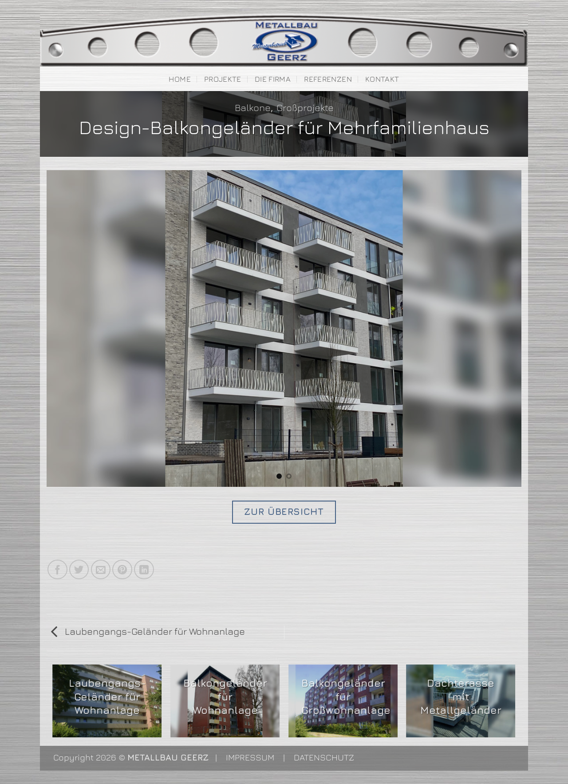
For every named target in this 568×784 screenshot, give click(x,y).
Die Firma (273, 79)
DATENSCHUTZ (324, 757)
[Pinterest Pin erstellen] (122, 570)
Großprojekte (305, 107)
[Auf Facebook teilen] (57, 570)
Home (179, 79)
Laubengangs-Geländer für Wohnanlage (148, 631)
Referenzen (327, 79)
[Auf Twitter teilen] (79, 570)
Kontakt (382, 79)
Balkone (253, 107)
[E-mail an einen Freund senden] (101, 570)
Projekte (222, 79)
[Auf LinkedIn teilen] (144, 570)
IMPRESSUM (250, 757)
